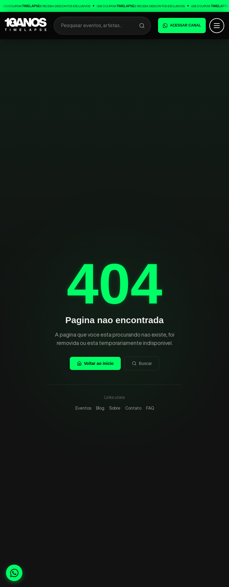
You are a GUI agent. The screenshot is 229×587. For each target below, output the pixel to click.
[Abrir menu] (216, 25)
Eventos (83, 408)
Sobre (114, 408)
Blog (100, 408)
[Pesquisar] (142, 26)
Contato (133, 408)
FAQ (150, 408)
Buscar (142, 363)
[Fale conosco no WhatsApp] (14, 573)
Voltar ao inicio (95, 363)
